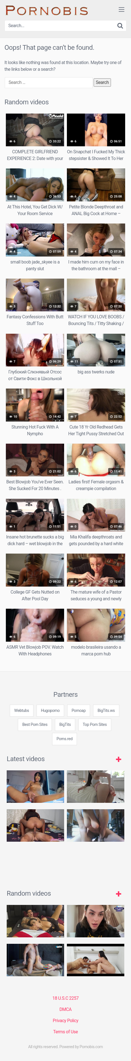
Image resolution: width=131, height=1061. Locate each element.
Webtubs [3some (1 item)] (21, 710)
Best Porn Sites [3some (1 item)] (34, 724)
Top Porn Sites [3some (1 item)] (95, 724)
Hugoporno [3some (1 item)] (50, 710)
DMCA (65, 1009)
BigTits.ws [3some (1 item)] (106, 710)
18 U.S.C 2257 (65, 998)
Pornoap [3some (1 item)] (79, 710)
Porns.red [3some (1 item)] (64, 739)
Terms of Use (65, 1031)
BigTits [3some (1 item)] (65, 724)
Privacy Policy (65, 1020)
